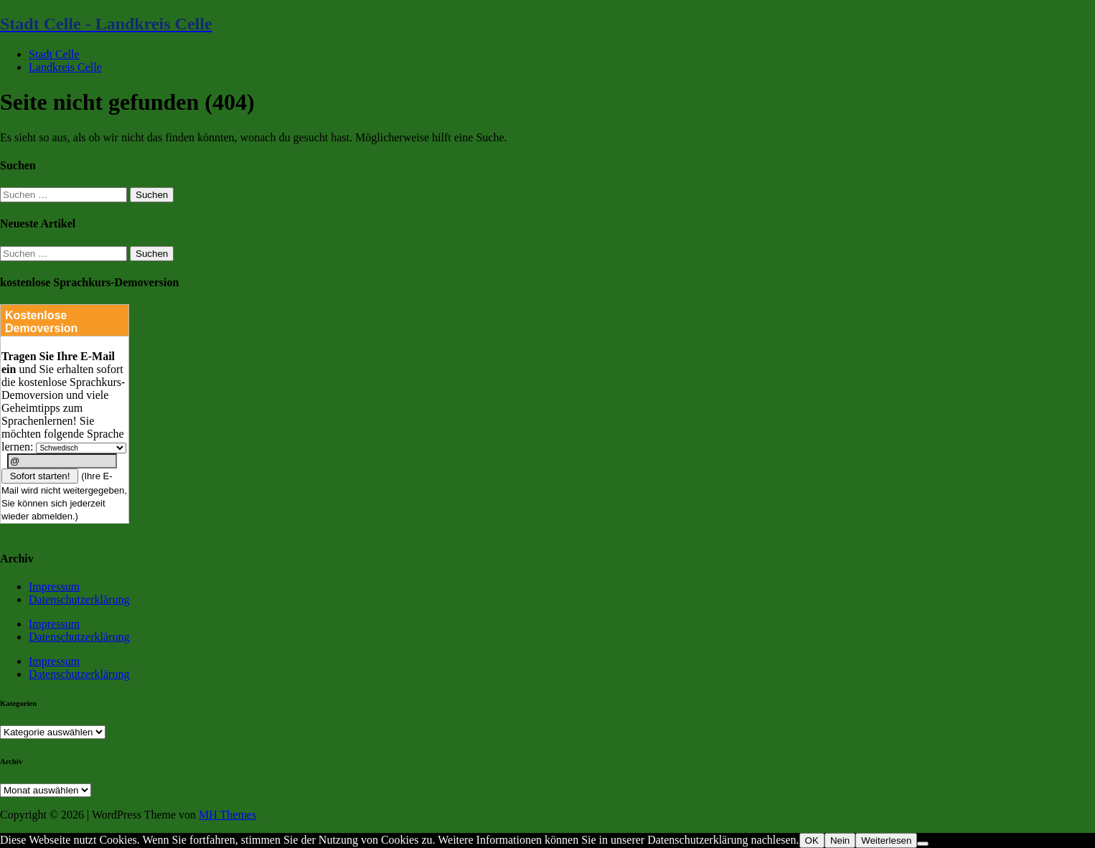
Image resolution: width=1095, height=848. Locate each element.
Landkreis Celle (65, 67)
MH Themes (227, 815)
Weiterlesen (886, 840)
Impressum (54, 586)
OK (812, 840)
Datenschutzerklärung (79, 599)
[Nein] (923, 844)
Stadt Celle (54, 54)
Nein (840, 840)
